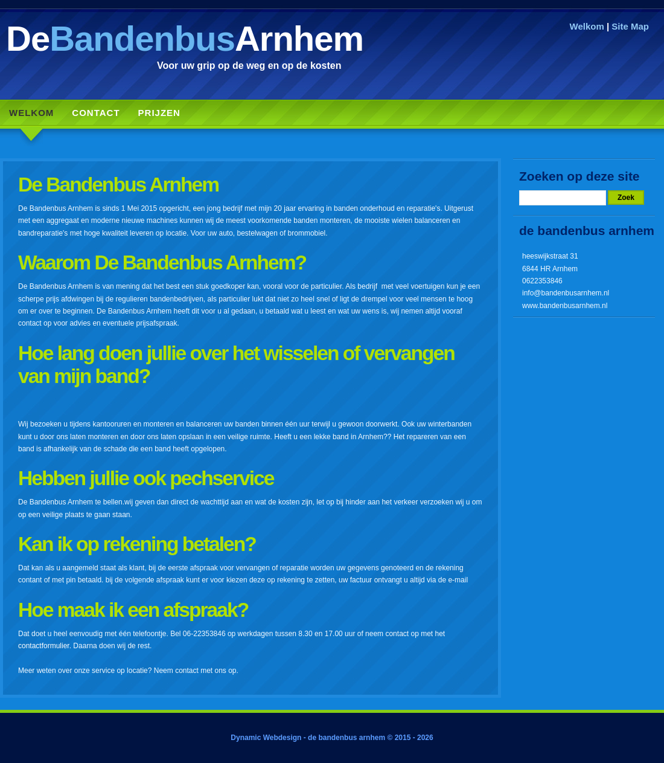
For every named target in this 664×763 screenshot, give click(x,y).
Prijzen (159, 113)
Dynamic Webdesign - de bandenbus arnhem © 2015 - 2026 (332, 737)
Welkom (587, 26)
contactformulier (43, 646)
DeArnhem (184, 38)
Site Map (630, 26)
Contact (96, 113)
